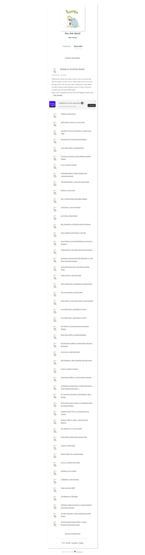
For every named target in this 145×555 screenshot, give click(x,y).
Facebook (75, 543)
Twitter (68, 543)
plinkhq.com (80, 552)
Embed (81, 543)
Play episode (58, 95)
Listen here (92, 105)
